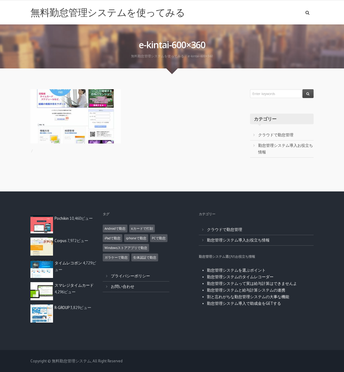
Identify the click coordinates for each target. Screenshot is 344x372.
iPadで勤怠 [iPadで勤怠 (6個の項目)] (112, 238)
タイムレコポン (68, 263)
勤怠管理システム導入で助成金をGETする (244, 303)
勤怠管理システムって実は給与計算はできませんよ (252, 283)
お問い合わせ (122, 286)
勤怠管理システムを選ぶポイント (236, 270)
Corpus (61, 240)
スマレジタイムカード (74, 285)
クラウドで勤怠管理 (275, 134)
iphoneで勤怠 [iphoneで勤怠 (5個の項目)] (136, 238)
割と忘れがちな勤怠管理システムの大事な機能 (248, 296)
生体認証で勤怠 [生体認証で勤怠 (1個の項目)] (144, 257)
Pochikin (62, 218)
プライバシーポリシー (130, 276)
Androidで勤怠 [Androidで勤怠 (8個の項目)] (115, 228)
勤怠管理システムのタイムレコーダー (240, 276)
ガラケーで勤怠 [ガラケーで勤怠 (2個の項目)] (116, 257)
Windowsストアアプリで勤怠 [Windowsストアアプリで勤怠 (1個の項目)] (126, 248)
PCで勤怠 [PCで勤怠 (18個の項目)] (159, 238)
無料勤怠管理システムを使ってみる (107, 12)
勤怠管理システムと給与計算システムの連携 (246, 290)
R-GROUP (62, 307)
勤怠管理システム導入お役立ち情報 (238, 240)
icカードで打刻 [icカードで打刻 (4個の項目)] (142, 228)
